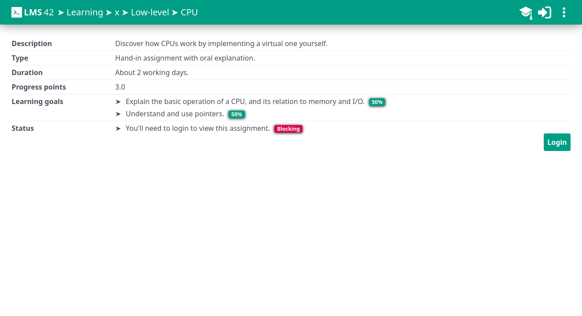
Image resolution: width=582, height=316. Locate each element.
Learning (84, 12)
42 (32, 12)
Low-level (150, 12)
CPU (189, 12)
